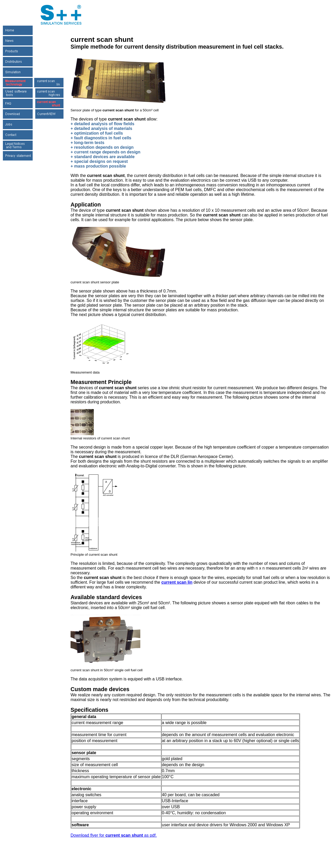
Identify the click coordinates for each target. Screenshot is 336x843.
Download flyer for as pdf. (114, 835)
